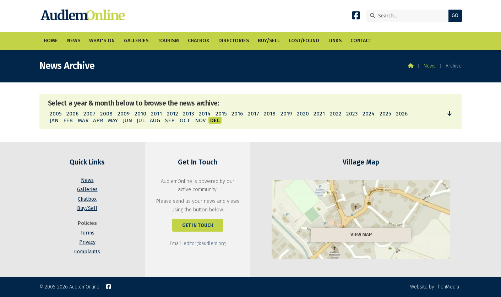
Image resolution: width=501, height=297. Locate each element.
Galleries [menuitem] (136, 41)
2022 (336, 113)
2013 (188, 113)
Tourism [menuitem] (168, 41)
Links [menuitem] (335, 41)
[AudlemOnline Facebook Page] (356, 17)
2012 (172, 113)
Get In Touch (197, 225)
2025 (385, 113)
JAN (54, 120)
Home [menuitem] (51, 41)
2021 (319, 113)
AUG (155, 120)
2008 (106, 113)
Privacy (87, 242)
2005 (56, 113)
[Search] (409, 16)
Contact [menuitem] (360, 41)
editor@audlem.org (204, 244)
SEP (170, 120)
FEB (68, 120)
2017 (253, 113)
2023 (352, 113)
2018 (270, 113)
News (430, 66)
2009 (124, 113)
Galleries (87, 190)
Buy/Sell (87, 208)
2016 (237, 113)
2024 (369, 113)
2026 (402, 113)
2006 (72, 113)
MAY (113, 120)
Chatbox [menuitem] (198, 41)
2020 (303, 113)
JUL (141, 120)
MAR (83, 120)
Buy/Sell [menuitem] (269, 41)
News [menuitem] (73, 41)
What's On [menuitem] (102, 41)
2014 (205, 113)
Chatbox (87, 199)
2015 (221, 113)
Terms (87, 233)
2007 (89, 113)
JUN (127, 120)
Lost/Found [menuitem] (304, 41)
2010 (140, 113)
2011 (156, 113)
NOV (200, 120)
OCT (185, 120)
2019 (286, 113)
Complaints (87, 252)
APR (98, 120)
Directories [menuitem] (233, 41)
